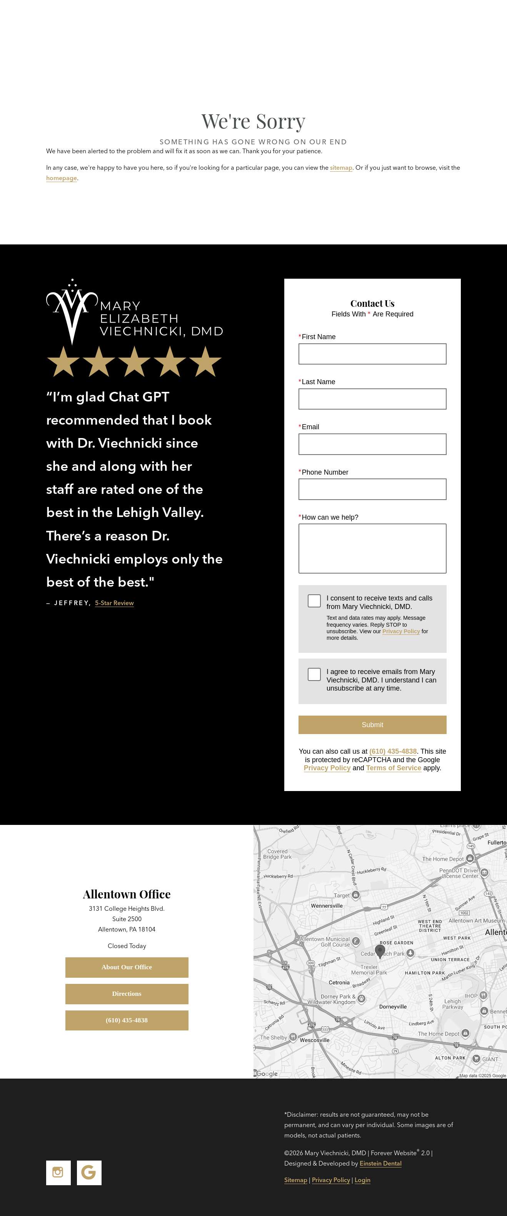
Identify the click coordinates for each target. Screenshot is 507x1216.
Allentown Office (127, 893)
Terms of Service (394, 768)
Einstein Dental (381, 1163)
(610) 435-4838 (393, 751)
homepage (61, 178)
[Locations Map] (380, 951)
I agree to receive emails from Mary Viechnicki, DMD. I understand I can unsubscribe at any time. (382, 680)
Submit (372, 725)
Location (376, 23)
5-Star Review (114, 603)
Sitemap (295, 1180)
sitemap (341, 167)
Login (362, 1180)
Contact (425, 23)
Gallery (263, 23)
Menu (473, 23)
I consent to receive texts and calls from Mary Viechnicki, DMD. (382, 618)
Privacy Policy (401, 631)
